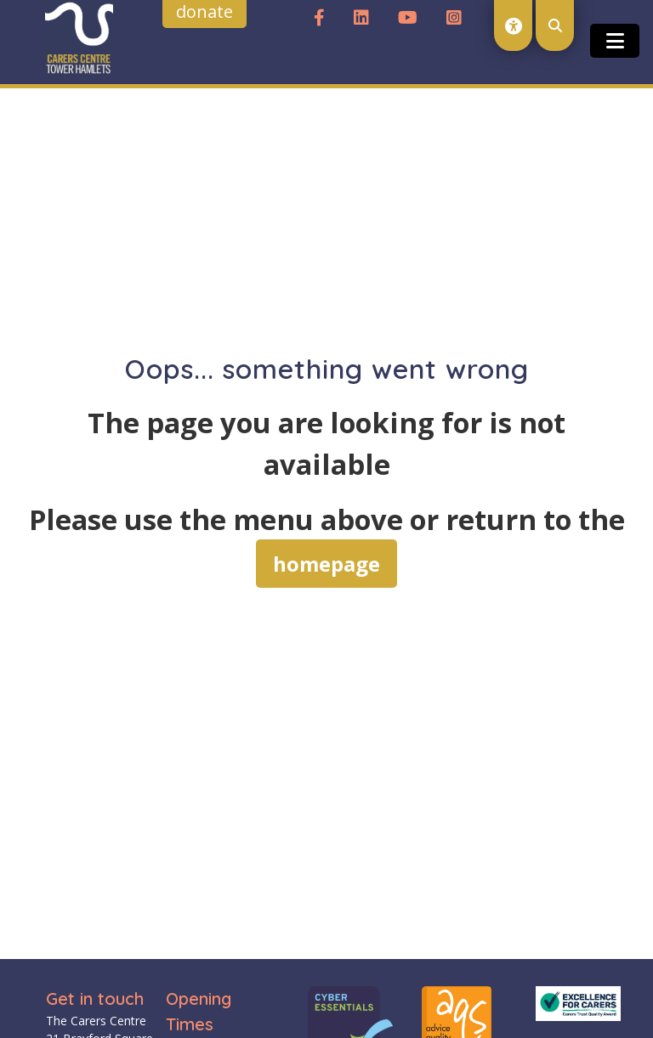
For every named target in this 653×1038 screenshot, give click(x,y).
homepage (326, 564)
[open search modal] (555, 25)
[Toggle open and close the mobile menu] (614, 41)
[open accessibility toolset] (513, 25)
